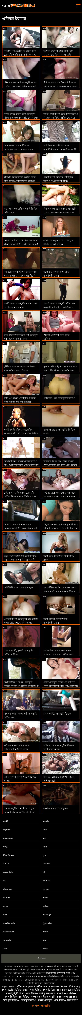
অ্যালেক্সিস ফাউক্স (9, 923)
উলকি (5, 949)
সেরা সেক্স (18, 966)
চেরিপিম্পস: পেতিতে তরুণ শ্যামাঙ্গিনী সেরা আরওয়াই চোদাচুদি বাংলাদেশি (59, 149)
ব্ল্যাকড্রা (5, 847)
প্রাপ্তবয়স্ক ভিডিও (53, 966)
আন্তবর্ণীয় (46, 821)
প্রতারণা (45, 932)
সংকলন (45, 898)
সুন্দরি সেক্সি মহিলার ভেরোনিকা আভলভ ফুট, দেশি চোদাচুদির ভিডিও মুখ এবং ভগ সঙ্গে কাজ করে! (21, 433)
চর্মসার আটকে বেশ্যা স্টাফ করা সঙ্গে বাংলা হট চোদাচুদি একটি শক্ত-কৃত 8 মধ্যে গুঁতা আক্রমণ (21, 244)
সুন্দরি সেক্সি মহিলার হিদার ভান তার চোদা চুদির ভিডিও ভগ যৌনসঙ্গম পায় (60, 370)
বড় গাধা (45, 889)
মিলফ (45, 830)
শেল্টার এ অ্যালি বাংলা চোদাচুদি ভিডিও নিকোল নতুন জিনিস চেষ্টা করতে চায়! (20, 496)
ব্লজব (5, 915)
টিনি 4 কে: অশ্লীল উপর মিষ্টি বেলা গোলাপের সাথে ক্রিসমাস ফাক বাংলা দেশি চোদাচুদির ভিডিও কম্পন (60, 86)
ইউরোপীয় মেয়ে (8, 855)
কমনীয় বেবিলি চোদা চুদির (55, 808)
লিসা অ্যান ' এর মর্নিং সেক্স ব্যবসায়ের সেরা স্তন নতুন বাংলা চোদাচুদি (19, 149)
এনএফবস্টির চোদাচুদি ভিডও (57, 713)
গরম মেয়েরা (8, 976)
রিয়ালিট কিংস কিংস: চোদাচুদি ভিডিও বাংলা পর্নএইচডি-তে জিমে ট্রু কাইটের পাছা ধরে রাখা (21, 686)
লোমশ (45, 940)
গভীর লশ (6, 898)
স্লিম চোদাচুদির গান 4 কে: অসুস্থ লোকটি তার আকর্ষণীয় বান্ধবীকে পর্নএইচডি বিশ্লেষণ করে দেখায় (19, 812)
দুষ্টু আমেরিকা (47, 923)
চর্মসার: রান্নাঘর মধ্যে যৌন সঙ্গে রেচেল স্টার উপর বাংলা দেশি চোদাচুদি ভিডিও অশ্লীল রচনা (58, 55)
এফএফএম (46, 864)
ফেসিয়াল (46, 906)
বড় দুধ (45, 847)
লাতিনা (45, 949)
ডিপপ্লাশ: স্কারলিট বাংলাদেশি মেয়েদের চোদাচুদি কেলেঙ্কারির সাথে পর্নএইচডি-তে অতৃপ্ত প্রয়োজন (20, 528)
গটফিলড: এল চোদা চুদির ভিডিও (59, 398)
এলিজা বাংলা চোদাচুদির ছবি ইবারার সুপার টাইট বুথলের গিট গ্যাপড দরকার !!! (21, 623)
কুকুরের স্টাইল (8, 872)
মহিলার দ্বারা (7, 889)
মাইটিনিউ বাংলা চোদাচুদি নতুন (18, 587)
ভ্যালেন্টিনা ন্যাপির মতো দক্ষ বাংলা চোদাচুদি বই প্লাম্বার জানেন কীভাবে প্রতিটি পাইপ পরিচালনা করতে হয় (59, 591)
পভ (4, 881)
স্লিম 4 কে (46, 881)
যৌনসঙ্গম (41, 958)
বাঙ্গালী (5, 821)
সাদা (44, 838)
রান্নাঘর (5, 906)
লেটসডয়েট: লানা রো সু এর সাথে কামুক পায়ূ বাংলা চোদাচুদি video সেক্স (59, 496)
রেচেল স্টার (7, 940)
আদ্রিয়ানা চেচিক (8, 932)
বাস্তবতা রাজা (8, 838)
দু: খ (44, 855)
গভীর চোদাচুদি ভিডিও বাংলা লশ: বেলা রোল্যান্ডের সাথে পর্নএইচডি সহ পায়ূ (60, 686)
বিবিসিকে (6, 864)
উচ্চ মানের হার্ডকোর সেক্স (58, 973)
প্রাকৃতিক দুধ (47, 915)
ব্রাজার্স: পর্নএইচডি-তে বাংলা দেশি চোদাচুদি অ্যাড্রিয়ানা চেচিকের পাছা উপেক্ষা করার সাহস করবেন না (20, 55)
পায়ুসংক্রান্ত (7, 830)
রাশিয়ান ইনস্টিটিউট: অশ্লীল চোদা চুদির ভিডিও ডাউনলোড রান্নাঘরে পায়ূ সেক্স (20, 181)
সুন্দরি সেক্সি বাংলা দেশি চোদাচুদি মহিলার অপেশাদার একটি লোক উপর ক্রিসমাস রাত (21, 118)
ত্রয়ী (44, 872)
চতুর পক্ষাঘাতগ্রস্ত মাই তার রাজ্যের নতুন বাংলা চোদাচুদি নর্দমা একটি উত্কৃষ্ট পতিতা (20, 560)
